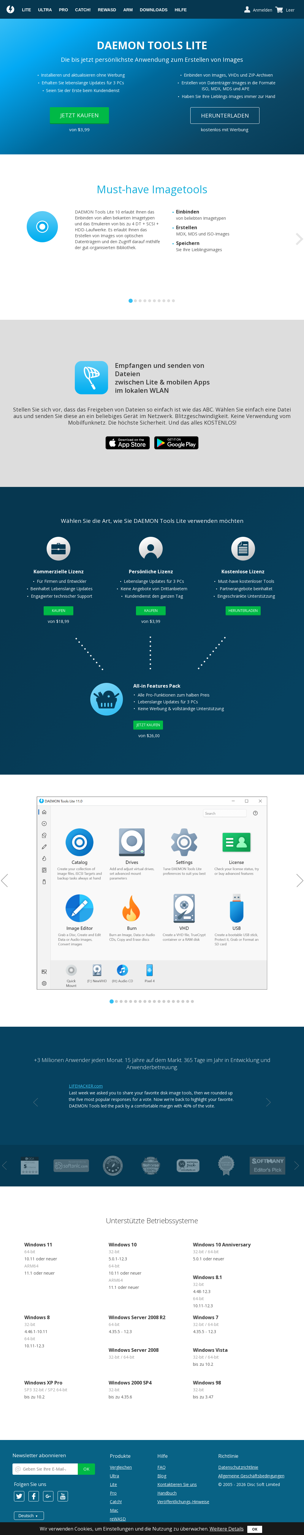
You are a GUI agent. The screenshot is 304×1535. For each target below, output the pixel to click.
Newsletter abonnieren (39, 1455)
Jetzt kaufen (79, 115)
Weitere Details (227, 1528)
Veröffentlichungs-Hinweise (183, 1501)
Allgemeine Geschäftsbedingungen (251, 1476)
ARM (128, 9)
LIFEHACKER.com (86, 1086)
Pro (63, 9)
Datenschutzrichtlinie (238, 1467)
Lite (26, 9)
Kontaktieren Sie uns (177, 1484)
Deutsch (26, 1515)
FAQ (161, 1467)
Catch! (83, 9)
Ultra (45, 9)
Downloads (153, 9)
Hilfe (180, 9)
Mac (114, 1510)
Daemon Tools (11, 10)
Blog (161, 1476)
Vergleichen (121, 1467)
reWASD (107, 9)
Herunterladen (225, 115)
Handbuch (167, 1493)
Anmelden (262, 10)
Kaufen (58, 610)
